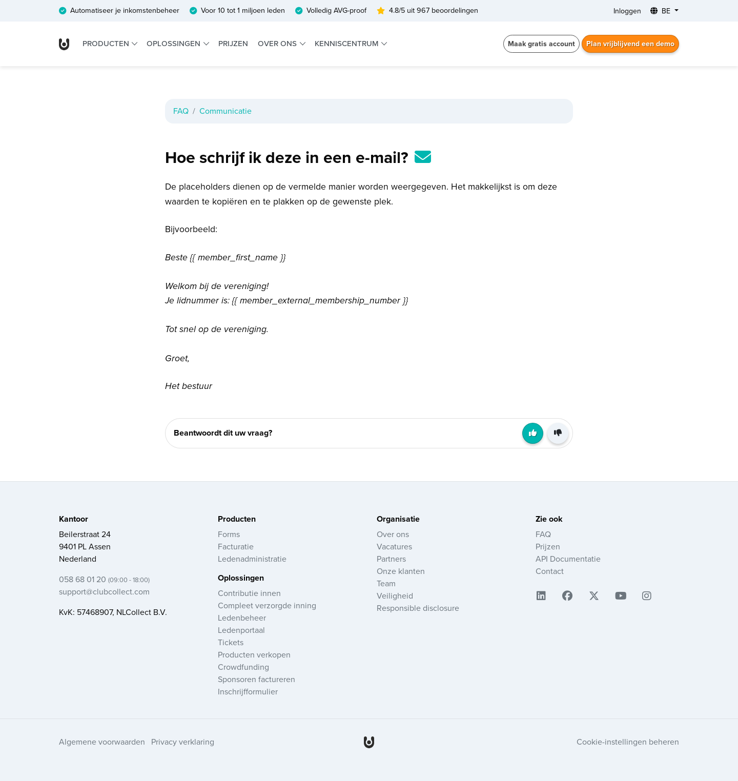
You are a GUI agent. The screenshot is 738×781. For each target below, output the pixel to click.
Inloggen (627, 11)
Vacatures (394, 547)
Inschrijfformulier (248, 692)
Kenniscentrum (347, 43)
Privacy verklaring (182, 742)
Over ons (278, 43)
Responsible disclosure (418, 608)
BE (661, 11)
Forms (229, 534)
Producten (107, 43)
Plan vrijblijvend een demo (630, 43)
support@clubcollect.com (104, 592)
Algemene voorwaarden (102, 742)
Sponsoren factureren (256, 679)
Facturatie (236, 547)
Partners (391, 559)
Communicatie (225, 111)
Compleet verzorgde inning (267, 606)
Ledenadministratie (252, 559)
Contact (550, 571)
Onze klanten (401, 571)
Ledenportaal (241, 630)
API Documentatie (568, 559)
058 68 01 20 (104, 579)
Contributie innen (249, 593)
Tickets (230, 643)
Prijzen (233, 43)
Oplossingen (174, 43)
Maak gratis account (541, 43)
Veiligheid (395, 596)
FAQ (181, 111)
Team (386, 584)
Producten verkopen (254, 655)
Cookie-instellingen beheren (628, 742)
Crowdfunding (243, 667)
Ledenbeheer (242, 618)
